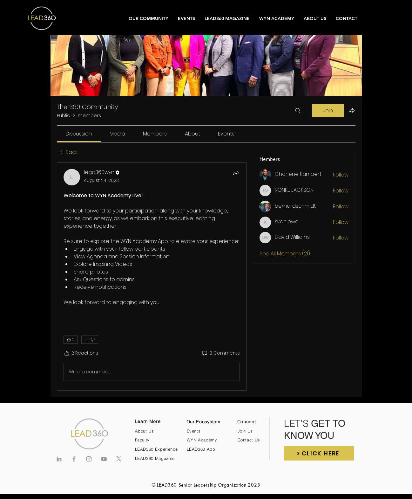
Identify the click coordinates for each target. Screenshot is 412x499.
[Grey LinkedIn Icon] (59, 458)
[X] (118, 458)
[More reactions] (89, 340)
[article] (152, 276)
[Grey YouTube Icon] (103, 458)
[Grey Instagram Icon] (88, 458)
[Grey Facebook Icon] (74, 458)
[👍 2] (71, 340)
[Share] (236, 173)
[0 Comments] (220, 353)
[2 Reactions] (81, 353)
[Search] (298, 110)
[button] (319, 453)
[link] (79, 133)
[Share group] (351, 110)
